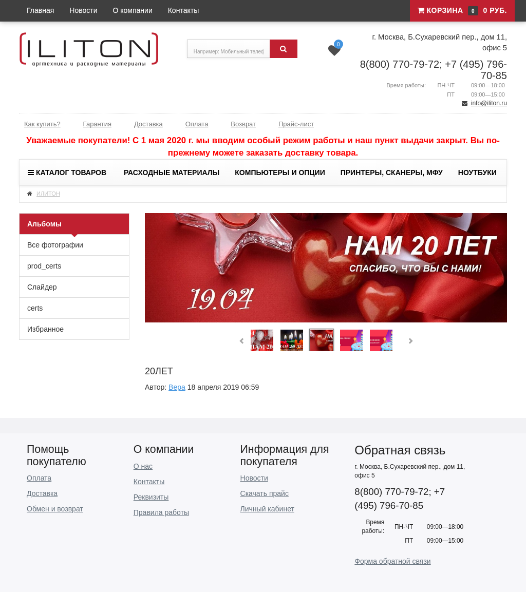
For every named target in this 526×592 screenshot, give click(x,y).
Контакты (183, 10)
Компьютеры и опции (280, 172)
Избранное (45, 329)
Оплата (197, 124)
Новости (83, 10)
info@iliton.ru (489, 103)
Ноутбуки (477, 172)
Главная (40, 10)
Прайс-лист (296, 124)
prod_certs (44, 266)
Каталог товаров (67, 172)
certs (35, 308)
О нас (143, 466)
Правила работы (161, 512)
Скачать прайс (264, 493)
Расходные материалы (171, 172)
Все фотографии (55, 245)
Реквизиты (151, 497)
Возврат (243, 124)
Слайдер (42, 287)
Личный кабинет (267, 509)
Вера (176, 387)
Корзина (462, 10)
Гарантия (97, 124)
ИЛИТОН (48, 193)
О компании (133, 10)
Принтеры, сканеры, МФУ (392, 172)
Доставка (148, 124)
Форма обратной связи (392, 561)
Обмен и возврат (55, 509)
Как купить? (42, 124)
